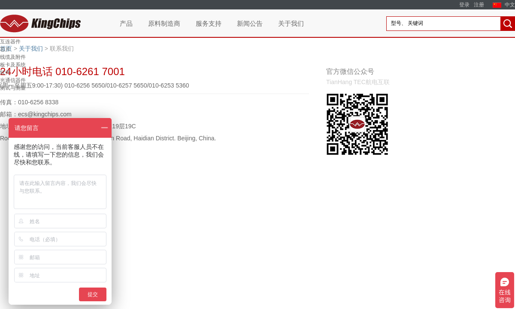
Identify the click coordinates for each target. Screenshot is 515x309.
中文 (510, 5)
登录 (464, 5)
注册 (479, 5)
